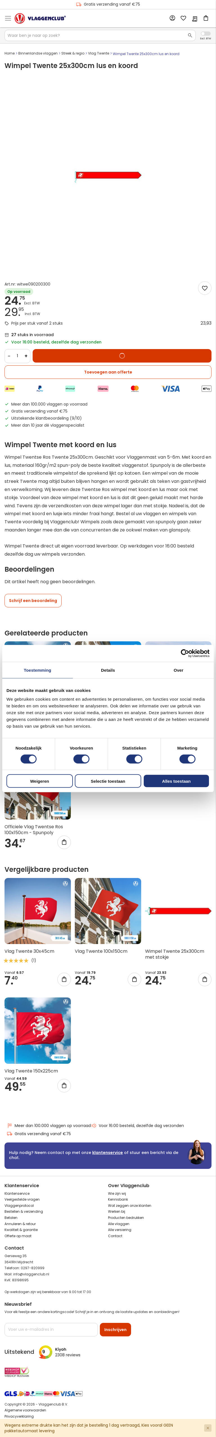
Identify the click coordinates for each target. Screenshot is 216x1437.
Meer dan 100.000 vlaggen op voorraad (49, 1126)
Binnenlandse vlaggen (38, 53)
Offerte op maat (18, 1236)
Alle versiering (119, 1229)
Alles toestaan (176, 781)
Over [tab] (178, 669)
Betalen (10, 1217)
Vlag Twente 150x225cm (31, 1071)
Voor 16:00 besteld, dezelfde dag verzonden (137, 1126)
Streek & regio (72, 53)
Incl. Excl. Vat (206, 33)
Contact (115, 1236)
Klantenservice (17, 1193)
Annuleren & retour (20, 1223)
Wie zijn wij (117, 1193)
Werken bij (116, 1211)
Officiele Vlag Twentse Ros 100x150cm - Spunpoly (33, 829)
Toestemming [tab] (37, 669)
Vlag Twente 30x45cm (29, 951)
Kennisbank (118, 1199)
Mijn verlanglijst (183, 18)
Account (172, 18)
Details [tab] (108, 669)
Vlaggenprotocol (19, 1205)
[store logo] (40, 18)
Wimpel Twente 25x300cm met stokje (174, 954)
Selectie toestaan (108, 781)
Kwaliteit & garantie (21, 1229)
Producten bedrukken (126, 1217)
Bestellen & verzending (23, 1211)
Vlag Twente (98, 53)
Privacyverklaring (19, 1416)
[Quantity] (17, 356)
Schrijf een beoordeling (33, 600)
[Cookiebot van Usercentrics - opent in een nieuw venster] (185, 653)
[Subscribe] (115, 1329)
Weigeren (39, 781)
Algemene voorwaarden (25, 1410)
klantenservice (107, 1152)
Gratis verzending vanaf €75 (108, 4)
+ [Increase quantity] (26, 355)
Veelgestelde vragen (22, 1199)
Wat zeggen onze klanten (129, 1205)
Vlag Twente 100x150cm (101, 951)
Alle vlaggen (118, 1223)
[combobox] (100, 35)
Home (9, 53)
